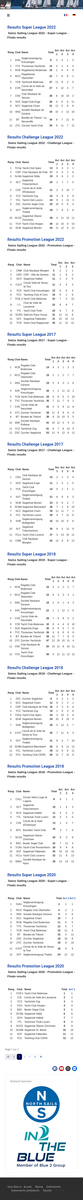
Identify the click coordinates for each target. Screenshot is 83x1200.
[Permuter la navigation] (8, 15)
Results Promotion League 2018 (35, 766)
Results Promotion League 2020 (35, 966)
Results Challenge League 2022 (35, 137)
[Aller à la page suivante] (35, 1057)
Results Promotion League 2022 (35, 239)
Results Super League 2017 (31, 334)
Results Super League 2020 (31, 875)
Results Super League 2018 (31, 554)
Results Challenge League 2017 (35, 444)
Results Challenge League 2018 (35, 667)
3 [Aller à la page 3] (29, 1056)
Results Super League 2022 (31, 27)
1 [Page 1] (19, 1056)
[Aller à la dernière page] (41, 1057)
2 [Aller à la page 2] (24, 1056)
